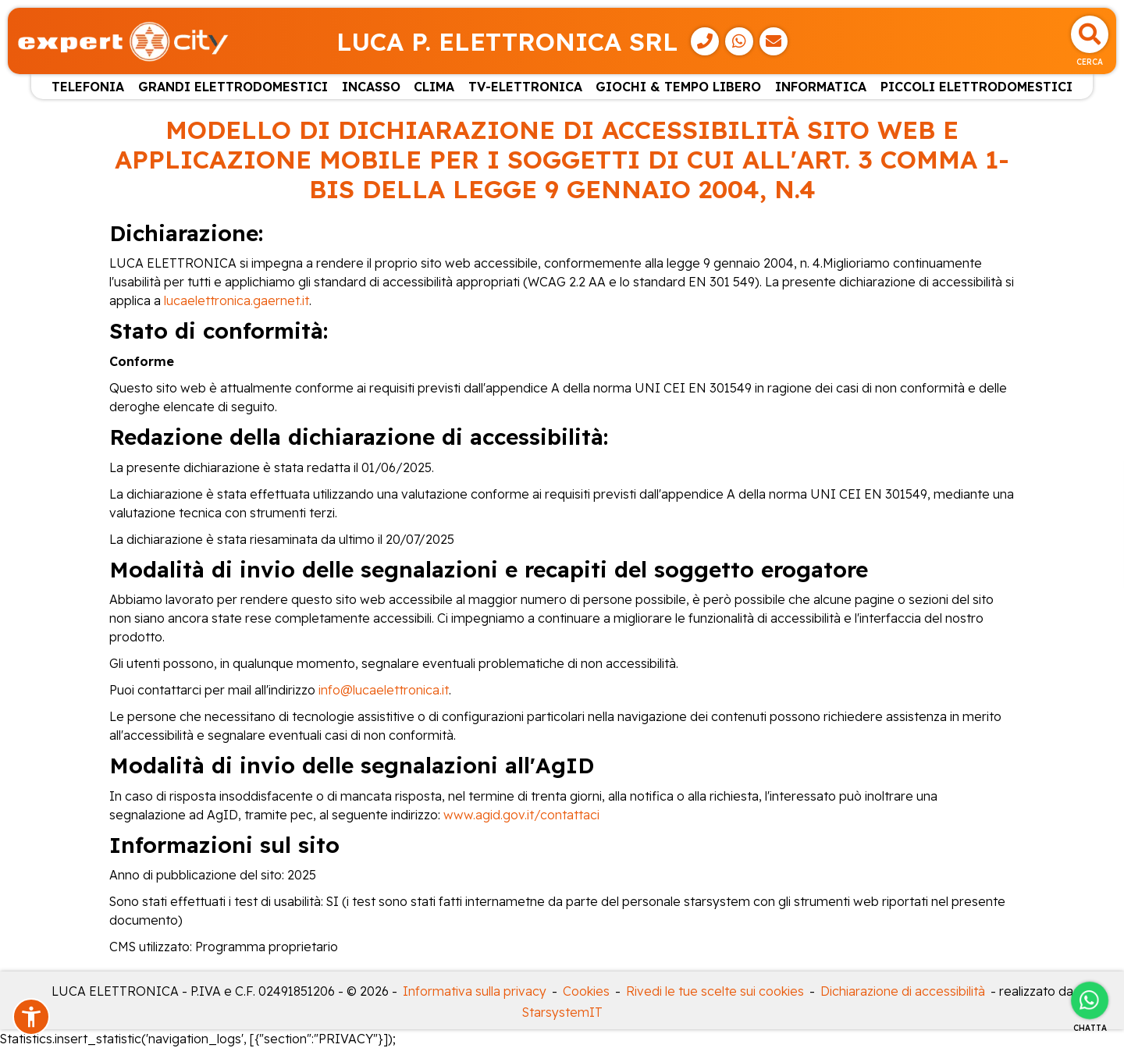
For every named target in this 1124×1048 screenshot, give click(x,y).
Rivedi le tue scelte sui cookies (715, 991)
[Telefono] (705, 41)
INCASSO (371, 86)
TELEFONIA (88, 86)
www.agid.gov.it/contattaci (521, 814)
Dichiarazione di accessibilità (902, 991)
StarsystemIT (562, 1012)
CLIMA (434, 86)
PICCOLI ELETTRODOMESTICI (976, 86)
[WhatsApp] (739, 41)
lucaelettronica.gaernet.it (236, 300)
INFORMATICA (820, 86)
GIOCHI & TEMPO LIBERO (678, 86)
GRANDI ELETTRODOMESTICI (233, 86)
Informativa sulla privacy (474, 991)
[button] (31, 1017)
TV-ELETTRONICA (525, 86)
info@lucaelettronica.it (383, 690)
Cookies (586, 991)
